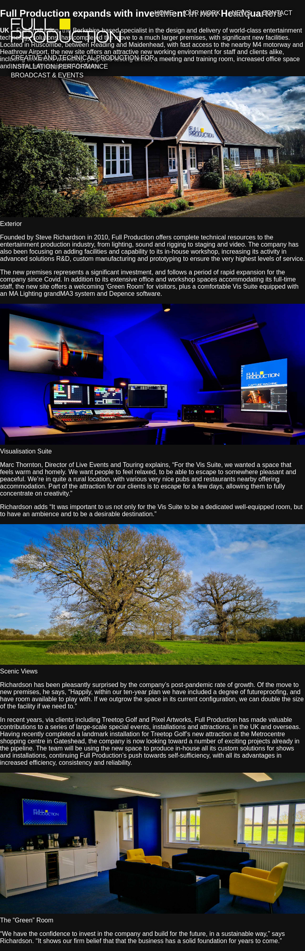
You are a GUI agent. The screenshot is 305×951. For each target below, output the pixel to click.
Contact (277, 13)
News (241, 13)
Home (164, 13)
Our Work (202, 13)
